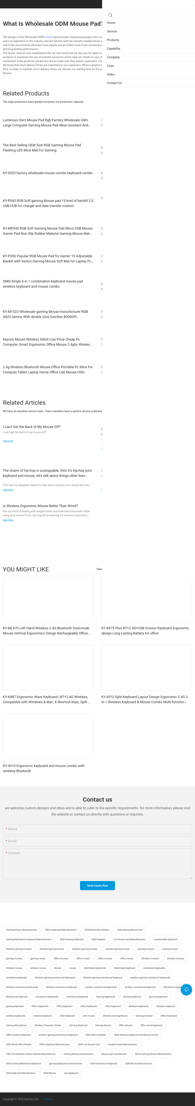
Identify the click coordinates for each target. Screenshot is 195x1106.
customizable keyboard (165, 939)
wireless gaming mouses (84, 949)
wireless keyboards (15, 1016)
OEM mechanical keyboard (103, 1063)
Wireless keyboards (138, 1006)
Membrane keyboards (95, 968)
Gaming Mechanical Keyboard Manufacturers (29, 939)
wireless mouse (38, 968)
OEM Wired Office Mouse (18, 1044)
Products (185, 569)
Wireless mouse (14, 968)
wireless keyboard (42, 1016)
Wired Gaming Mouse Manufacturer (153, 1054)
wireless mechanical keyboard (140, 987)
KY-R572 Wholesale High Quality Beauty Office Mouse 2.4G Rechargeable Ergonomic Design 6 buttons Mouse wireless (146, 286)
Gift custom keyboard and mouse (156, 569)
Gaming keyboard (132, 996)
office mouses (105, 958)
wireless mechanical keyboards (101, 987)
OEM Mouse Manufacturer (138, 1063)
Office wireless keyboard (18, 1035)
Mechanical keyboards (174, 987)
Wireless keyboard (165, 1006)
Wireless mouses (150, 958)
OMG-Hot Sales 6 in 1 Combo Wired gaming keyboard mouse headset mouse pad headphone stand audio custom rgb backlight (146, 259)
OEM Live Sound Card (89, 1044)
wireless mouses (175, 958)
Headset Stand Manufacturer (122, 1044)
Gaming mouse (170, 949)
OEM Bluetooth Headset (97, 930)
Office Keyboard (169, 1016)
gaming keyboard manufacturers (65, 1063)
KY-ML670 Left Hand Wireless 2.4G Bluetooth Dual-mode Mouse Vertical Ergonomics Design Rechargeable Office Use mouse (46, 631)
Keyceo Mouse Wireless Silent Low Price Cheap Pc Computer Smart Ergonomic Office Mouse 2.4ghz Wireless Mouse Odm (47, 342)
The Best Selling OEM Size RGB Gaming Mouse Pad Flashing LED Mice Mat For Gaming (42, 147)
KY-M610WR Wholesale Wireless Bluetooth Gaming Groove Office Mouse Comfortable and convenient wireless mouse (146, 314)
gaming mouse (38, 958)
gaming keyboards (158, 996)
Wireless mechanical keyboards (22, 987)
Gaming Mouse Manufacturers (21, 930)
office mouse (126, 958)
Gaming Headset (144, 1016)
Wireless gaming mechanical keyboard (102, 977)
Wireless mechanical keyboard (61, 987)
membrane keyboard (16, 977)
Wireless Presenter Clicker (48, 1025)
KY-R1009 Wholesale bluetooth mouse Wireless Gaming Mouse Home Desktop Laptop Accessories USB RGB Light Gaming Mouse (145, 150)
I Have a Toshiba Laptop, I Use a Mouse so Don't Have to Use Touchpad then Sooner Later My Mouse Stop (144, 431)
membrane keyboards (154, 968)
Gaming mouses (146, 949)
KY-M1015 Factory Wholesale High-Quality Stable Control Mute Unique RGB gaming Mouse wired (144, 175)
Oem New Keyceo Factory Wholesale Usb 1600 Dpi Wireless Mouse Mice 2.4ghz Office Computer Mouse (141, 341)
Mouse (57, 968)
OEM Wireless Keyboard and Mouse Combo (136, 1035)
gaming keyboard (14, 1006)
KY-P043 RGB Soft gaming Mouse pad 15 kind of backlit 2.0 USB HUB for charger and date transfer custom (48, 203)
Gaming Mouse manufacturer (78, 1054)
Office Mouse (125, 1025)
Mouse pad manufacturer (114, 1054)
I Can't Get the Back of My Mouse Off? (32, 427)
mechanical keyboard (77, 996)
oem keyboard (71, 1073)
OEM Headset (98, 939)
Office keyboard (64, 1006)
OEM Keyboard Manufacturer (20, 1073)
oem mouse (89, 1016)
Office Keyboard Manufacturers (61, 930)
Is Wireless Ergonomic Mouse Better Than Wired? (40, 506)
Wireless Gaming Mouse (115, 1016)
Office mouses (60, 958)
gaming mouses (14, 958)
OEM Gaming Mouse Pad (129, 930)
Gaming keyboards (105, 996)
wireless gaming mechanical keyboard (58, 1035)
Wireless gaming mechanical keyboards (55, 977)
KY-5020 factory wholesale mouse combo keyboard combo (48, 173)
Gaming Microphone (16, 1025)
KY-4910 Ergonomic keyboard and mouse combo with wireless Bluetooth (44, 768)
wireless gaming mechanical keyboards (150, 977)
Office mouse (83, 958)
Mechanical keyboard (17, 996)
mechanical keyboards (47, 996)
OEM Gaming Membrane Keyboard (23, 1063)
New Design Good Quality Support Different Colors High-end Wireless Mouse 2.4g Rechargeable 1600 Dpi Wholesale (144, 370)
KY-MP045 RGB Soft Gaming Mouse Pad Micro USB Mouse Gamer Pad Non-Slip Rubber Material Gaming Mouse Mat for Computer (48, 231)
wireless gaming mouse (117, 949)
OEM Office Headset (96, 1035)
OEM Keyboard (67, 1016)
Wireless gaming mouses (19, 949)
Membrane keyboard (124, 968)
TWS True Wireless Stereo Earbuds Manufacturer (30, 1054)
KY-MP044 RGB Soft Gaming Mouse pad (132, 198)
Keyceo (141, 37)
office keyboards (88, 1006)
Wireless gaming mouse (52, 949)
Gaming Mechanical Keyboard (114, 569)
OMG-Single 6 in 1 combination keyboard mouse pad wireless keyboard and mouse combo (43, 283)
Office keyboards (40, 1006)
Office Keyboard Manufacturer (54, 1044)
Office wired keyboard (151, 1025)
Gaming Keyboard (78, 1025)
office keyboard (113, 1006)
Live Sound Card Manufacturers (129, 939)
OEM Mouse (49, 1073)
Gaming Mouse (103, 1025)
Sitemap (47, 1099)
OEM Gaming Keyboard (71, 939)
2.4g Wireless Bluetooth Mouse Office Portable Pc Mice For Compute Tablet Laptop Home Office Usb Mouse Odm (48, 369)
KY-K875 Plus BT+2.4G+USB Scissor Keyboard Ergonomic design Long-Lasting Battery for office (145, 630)
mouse (48, 37)
